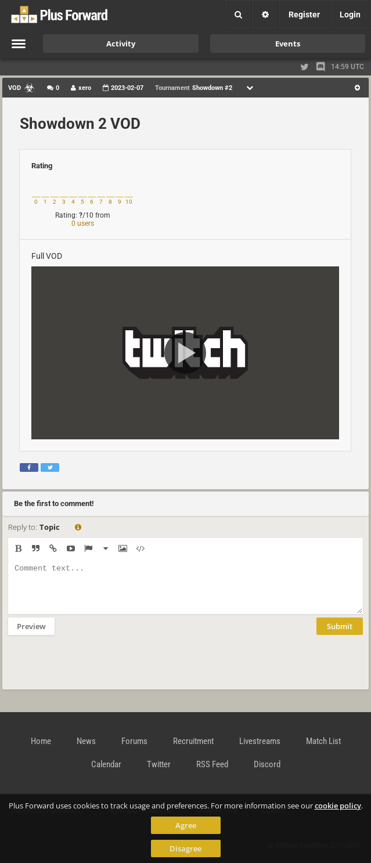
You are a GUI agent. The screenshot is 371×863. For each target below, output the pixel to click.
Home (41, 741)
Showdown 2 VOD (80, 123)
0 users (82, 223)
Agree (185, 825)
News (86, 741)
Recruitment (193, 741)
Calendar (106, 764)
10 (128, 201)
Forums (134, 741)
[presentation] (96, 669)
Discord (267, 764)
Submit (339, 635)
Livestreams (259, 741)
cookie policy (338, 805)
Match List (323, 741)
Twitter (159, 764)
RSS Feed (212, 764)
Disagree (185, 848)
